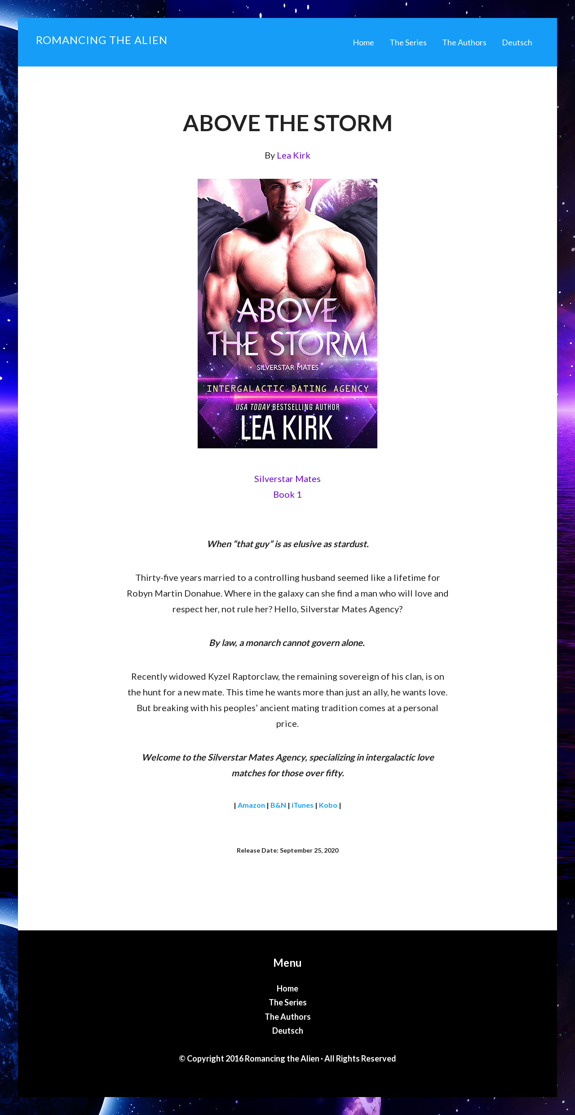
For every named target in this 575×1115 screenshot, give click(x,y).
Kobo (328, 805)
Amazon (251, 805)
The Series (288, 1002)
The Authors (288, 1017)
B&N (278, 805)
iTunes (303, 805)
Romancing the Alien (102, 39)
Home (287, 988)
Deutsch (287, 1030)
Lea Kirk (293, 155)
